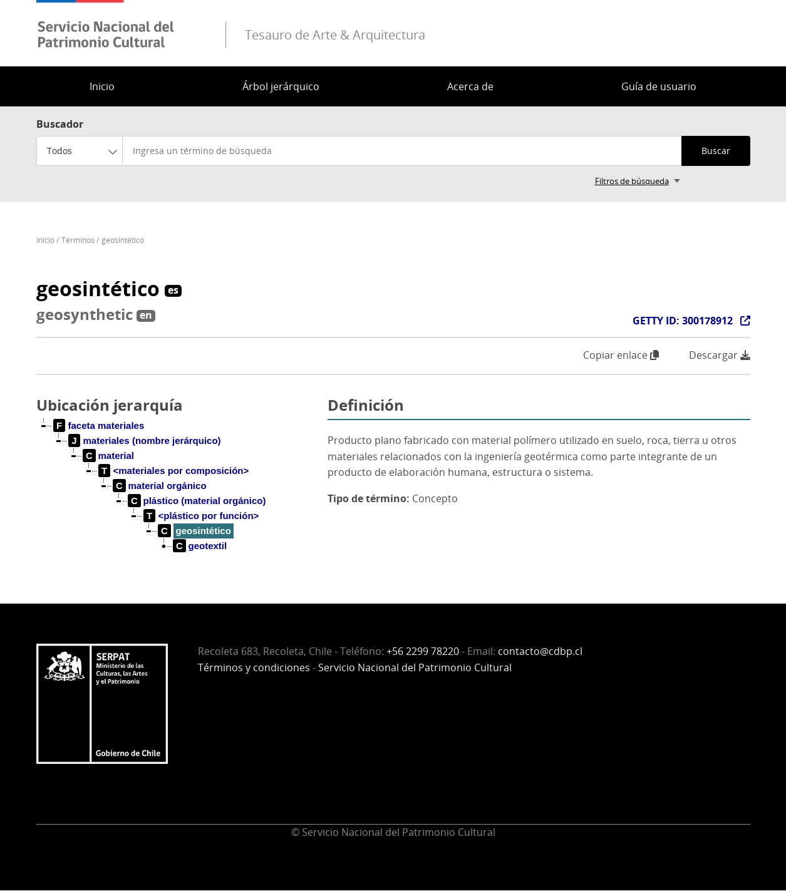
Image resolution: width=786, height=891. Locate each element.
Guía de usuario (658, 86)
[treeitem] (99, 425)
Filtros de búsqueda (632, 181)
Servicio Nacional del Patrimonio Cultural (415, 667)
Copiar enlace (621, 355)
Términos (78, 240)
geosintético (122, 240)
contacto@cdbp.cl (540, 651)
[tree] (177, 496)
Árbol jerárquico (280, 86)
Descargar (719, 355)
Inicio (102, 86)
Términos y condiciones (254, 667)
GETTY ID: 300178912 (683, 320)
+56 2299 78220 (422, 651)
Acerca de (470, 86)
